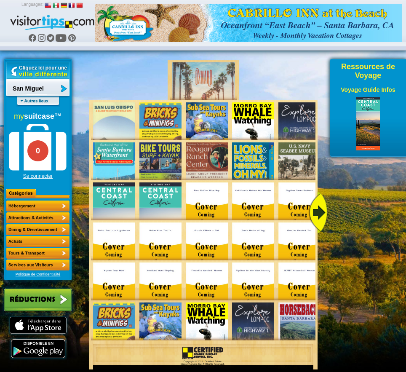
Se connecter (38, 176)
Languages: (32, 4)
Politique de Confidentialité (38, 274)
